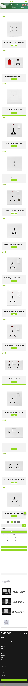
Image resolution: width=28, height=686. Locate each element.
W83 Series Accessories (8, 556)
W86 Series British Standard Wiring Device (11, 559)
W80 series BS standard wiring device (10, 540)
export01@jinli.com (5, 651)
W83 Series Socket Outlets (5, 11)
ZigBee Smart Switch (6, 571)
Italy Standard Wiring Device (7, 565)
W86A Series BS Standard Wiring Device (10, 543)
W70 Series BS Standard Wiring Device (10, 537)
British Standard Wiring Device (8, 531)
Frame (3, 568)
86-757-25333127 (4, 646)
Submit (14, 680)
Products (6, 10)
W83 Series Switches (8, 552)
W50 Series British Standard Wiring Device (11, 534)
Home (2, 10)
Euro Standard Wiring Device (7, 562)
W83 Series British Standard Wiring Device (17, 10)
